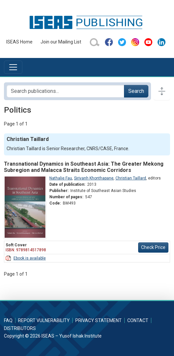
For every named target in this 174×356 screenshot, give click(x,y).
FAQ (8, 320)
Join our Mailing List (60, 41)
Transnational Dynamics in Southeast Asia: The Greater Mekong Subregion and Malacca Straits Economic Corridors (83, 167)
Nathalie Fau (60, 178)
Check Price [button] (153, 247)
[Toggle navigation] (13, 67)
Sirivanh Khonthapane (93, 178)
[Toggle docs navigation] (162, 91)
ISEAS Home (19, 41)
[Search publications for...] (65, 91)
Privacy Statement (98, 320)
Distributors (20, 328)
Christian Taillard (130, 178)
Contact (137, 320)
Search (136, 91)
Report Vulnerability (44, 320)
